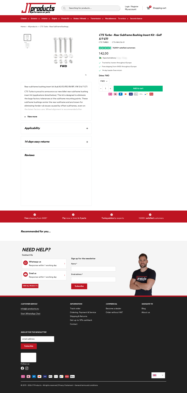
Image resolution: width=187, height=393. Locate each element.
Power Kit (66, 19)
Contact (73, 324)
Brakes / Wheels (81, 19)
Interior (46, 19)
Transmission (97, 19)
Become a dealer (113, 309)
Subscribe (79, 286)
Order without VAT (114, 312)
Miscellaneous (110, 19)
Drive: (104, 76)
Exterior (35, 19)
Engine (56, 19)
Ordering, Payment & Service (83, 312)
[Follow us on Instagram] (26, 368)
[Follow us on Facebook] (22, 368)
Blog (144, 309)
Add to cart (138, 88)
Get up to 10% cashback (81, 320)
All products (32, 27)
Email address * (77, 274)
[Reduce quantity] (101, 88)
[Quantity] (106, 88)
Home (23, 27)
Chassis (25, 19)
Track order (75, 309)
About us (146, 312)
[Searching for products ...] (93, 8)
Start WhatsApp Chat (30, 314)
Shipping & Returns (78, 316)
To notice (123, 19)
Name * (74, 264)
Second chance (136, 19)
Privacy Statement (65, 385)
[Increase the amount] (110, 88)
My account (130, 9)
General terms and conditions (86, 385)
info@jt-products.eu (30, 309)
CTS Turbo (104, 42)
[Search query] (64, 8)
